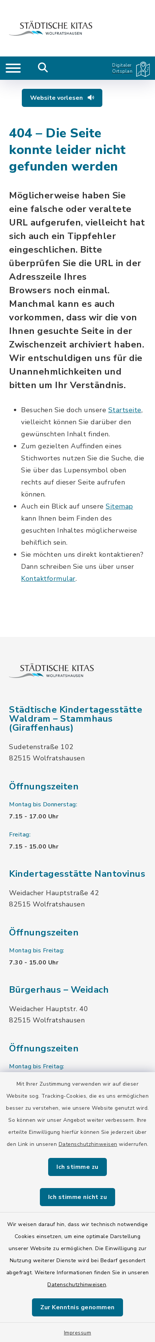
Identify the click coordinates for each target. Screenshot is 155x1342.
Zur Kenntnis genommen (77, 1307)
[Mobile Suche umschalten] (43, 68)
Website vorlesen (62, 98)
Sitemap (119, 506)
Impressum (77, 1332)
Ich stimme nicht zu (77, 1197)
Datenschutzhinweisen (88, 1144)
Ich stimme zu (77, 1167)
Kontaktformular (48, 578)
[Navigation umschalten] (13, 68)
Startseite (124, 409)
